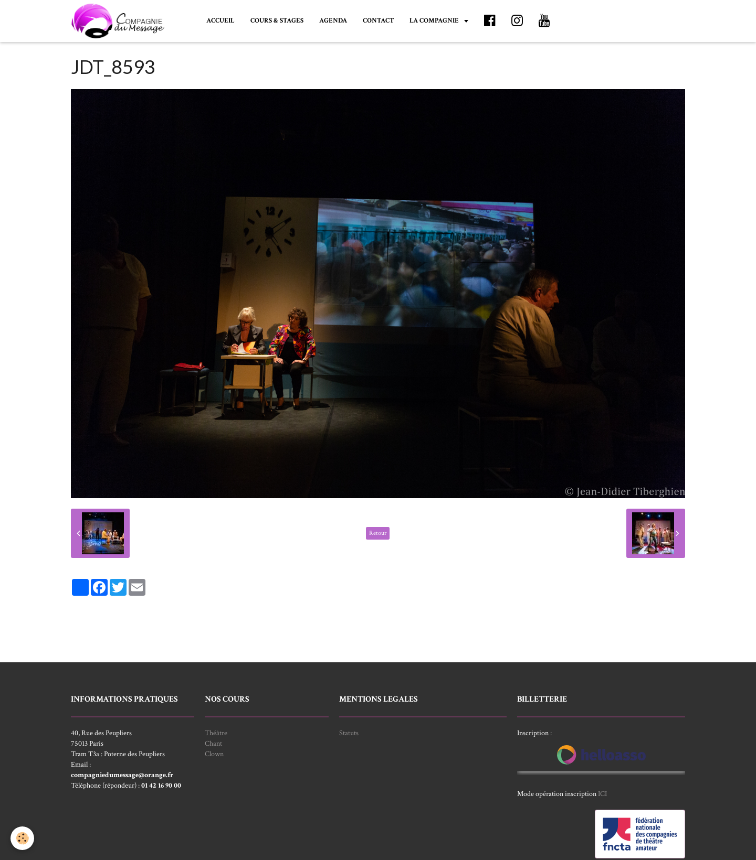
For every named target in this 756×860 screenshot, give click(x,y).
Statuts (349, 733)
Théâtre (216, 733)
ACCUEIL (220, 20)
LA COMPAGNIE (435, 20)
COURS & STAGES (276, 20)
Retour (377, 533)
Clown (214, 754)
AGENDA (333, 20)
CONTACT (378, 20)
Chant (213, 743)
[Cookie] (22, 838)
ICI (602, 794)
